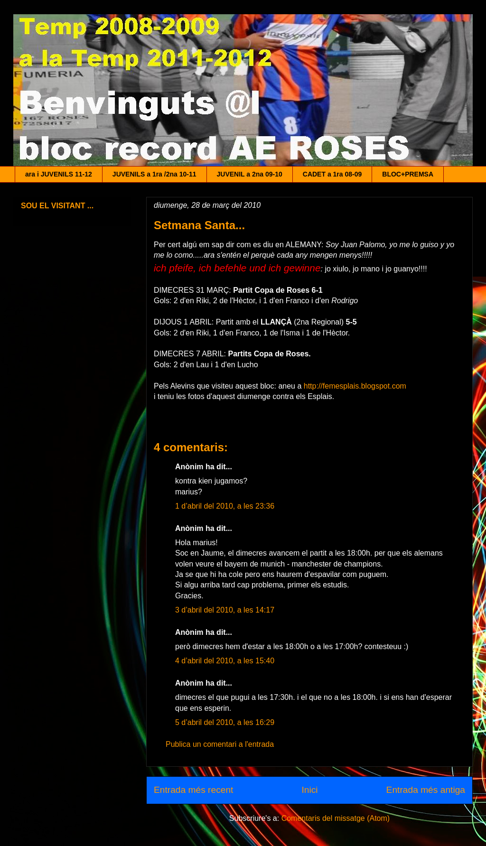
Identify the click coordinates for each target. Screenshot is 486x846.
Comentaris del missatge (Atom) (335, 818)
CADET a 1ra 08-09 (332, 174)
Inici (309, 790)
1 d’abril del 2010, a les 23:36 (224, 506)
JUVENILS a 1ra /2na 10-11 (154, 174)
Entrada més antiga (425, 790)
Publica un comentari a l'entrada (220, 744)
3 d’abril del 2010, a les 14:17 (224, 610)
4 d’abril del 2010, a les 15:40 (224, 661)
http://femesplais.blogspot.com (355, 386)
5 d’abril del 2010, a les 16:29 (224, 722)
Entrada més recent (193, 790)
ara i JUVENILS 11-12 (58, 174)
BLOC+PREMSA (407, 174)
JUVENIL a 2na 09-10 (249, 174)
